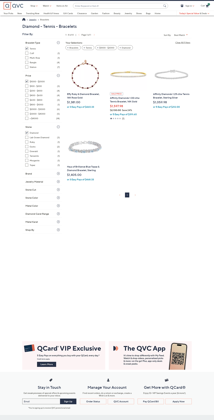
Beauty (117, 13)
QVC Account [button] (121, 401)
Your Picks (8, 13)
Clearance (82, 13)
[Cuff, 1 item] (42, 53)
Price (28, 75)
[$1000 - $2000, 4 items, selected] (42, 81)
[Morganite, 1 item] (42, 160)
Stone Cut (30, 189)
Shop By (29, 229)
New (19, 13)
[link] (79, 34)
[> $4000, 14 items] (42, 118)
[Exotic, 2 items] (42, 146)
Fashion (106, 13)
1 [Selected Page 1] (127, 195)
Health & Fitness (51, 13)
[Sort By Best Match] (182, 35)
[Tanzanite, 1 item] (42, 155)
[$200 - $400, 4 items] (42, 90)
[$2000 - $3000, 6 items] (42, 109)
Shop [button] (32, 5)
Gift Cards (68, 13)
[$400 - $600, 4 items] (42, 95)
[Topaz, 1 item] (42, 165)
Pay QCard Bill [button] (151, 401)
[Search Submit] (165, 5)
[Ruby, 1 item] (42, 142)
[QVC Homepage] (23, 20)
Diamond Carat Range (37, 213)
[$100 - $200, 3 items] (42, 86)
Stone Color (31, 197)
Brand (28, 173)
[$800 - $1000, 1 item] (42, 104)
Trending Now (32, 13)
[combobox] (117, 6)
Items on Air (62, 5)
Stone (28, 126)
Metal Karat (31, 221)
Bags (148, 13)
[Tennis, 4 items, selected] (42, 48)
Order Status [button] (93, 401)
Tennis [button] (89, 47)
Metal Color (31, 205)
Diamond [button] (126, 47)
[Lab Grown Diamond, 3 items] (42, 137)
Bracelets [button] (73, 47)
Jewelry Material (34, 181)
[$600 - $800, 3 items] (42, 99)
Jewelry (128, 13)
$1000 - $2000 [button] (106, 47)
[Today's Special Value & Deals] (194, 13)
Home (157, 13)
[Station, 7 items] (42, 67)
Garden (94, 13)
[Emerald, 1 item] (42, 151)
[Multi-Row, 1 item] (42, 57)
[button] (183, 6)
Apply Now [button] (179, 401)
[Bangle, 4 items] (42, 62)
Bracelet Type (32, 42)
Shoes (139, 13)
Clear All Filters (182, 42)
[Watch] (46, 6)
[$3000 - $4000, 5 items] (42, 113)
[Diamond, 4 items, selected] (42, 132)
